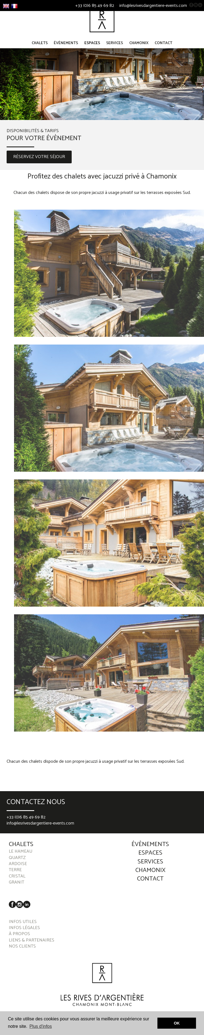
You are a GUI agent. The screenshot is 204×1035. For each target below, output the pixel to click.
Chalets (40, 49)
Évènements (66, 49)
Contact (163, 49)
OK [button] (177, 1023)
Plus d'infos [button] (40, 1026)
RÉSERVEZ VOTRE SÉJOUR (39, 162)
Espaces (92, 49)
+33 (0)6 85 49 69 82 (94, 6)
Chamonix (139, 49)
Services (114, 49)
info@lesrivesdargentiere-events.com (153, 6)
